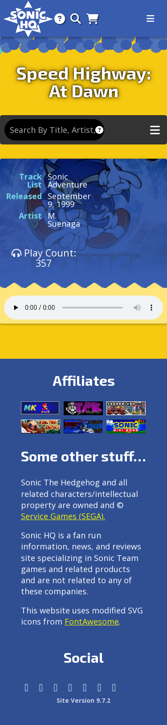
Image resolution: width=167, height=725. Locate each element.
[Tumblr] (70, 687)
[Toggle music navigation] (155, 130)
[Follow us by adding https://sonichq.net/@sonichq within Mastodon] (26, 687)
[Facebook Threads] (114, 687)
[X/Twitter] (56, 687)
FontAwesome (92, 621)
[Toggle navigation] (150, 18)
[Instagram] (41, 687)
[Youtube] (100, 687)
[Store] (89, 18)
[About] (57, 18)
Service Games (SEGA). (63, 516)
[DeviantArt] (85, 687)
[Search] (73, 18)
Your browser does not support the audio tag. (83, 308)
